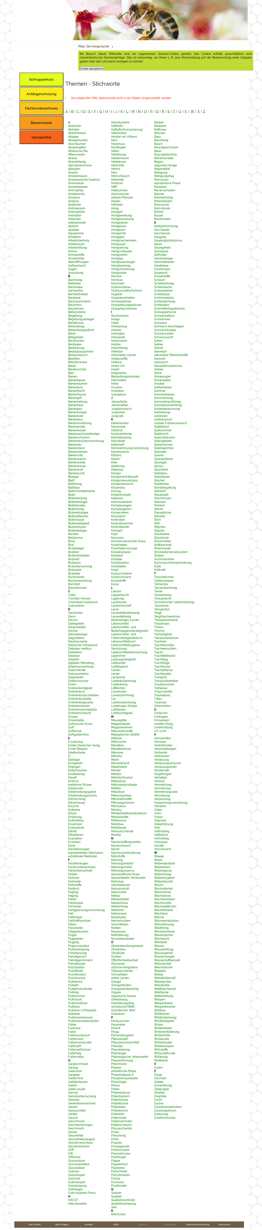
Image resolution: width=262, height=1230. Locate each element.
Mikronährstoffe (121, 799)
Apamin (73, 226)
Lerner (115, 673)
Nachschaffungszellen (126, 842)
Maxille (116, 770)
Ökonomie (118, 963)
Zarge (158, 1074)
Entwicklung (76, 802)
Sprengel (160, 462)
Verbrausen (161, 756)
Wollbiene (161, 1060)
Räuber (159, 122)
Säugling (160, 237)
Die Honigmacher (97, 46)
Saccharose (162, 233)
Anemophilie (76, 211)
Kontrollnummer (122, 523)
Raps (157, 136)
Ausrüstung (75, 272)
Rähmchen (118, 1214)
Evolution (74, 842)
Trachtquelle (162, 673)
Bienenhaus (76, 405)
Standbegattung (165, 487)
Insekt (115, 369)
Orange (116, 981)
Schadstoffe (162, 276)
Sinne (157, 373)
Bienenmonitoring (79, 423)
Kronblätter (118, 566)
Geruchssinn (76, 1121)
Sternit (158, 509)
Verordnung (162, 795)
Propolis (116, 1142)
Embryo (73, 781)
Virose (158, 817)
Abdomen (74, 125)
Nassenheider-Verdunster (128, 877)
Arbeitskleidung (78, 240)
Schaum (159, 280)
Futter (72, 1031)
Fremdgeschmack (80, 960)
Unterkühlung (163, 727)
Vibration (160, 806)
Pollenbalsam (120, 1096)
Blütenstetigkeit (78, 523)
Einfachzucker (77, 770)
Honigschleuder (121, 251)
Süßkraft (160, 569)
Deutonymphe (77, 641)
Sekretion (160, 351)
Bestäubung (76, 347)
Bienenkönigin (77, 412)
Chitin (72, 595)
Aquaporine (76, 233)
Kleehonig (117, 466)
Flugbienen (75, 938)
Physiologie (118, 1082)
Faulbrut (73, 888)
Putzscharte (119, 1171)
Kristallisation (120, 562)
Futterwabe (76, 1056)
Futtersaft (74, 1046)
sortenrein (160, 416)
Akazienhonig (77, 161)
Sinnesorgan (162, 376)
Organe (116, 992)
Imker (115, 322)
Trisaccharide (163, 691)
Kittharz (116, 455)
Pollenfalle (118, 1106)
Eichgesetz (75, 763)
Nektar (115, 895)
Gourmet (74, 1178)
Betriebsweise (77, 362)
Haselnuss (118, 143)
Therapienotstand (166, 620)
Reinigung (160, 172)
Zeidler (159, 1082)
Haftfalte (117, 125)
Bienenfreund (77, 394)
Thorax (158, 627)
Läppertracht (120, 595)
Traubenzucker (164, 684)
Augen (72, 269)
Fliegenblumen (78, 931)
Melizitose (117, 791)
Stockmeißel (162, 541)
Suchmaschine (164, 559)
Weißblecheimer (165, 988)
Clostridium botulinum (83, 602)
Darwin (73, 620)
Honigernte (118, 233)
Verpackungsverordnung (170, 802)
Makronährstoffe (122, 731)
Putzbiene (117, 1167)
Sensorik (160, 358)
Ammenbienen (78, 186)
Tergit (158, 612)
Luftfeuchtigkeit (121, 713)
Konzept (116, 530)
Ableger (73, 136)
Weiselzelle (161, 985)
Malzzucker (118, 741)
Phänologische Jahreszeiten (129, 1056)
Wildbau (160, 1010)
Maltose (116, 738)
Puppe (115, 1160)
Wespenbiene (163, 1003)
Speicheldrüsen (164, 437)
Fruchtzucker (77, 978)
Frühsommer (76, 996)
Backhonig (75, 280)
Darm (72, 616)
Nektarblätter (120, 899)
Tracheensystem (165, 648)
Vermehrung (162, 788)
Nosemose (118, 931)
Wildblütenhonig (165, 1017)
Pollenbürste (119, 1103)
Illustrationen (120, 315)
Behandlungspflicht (81, 330)
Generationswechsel (81, 1103)
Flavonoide (75, 927)
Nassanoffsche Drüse (125, 874)
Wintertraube (163, 1042)
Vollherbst (161, 834)
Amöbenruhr (76, 194)
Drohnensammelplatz (82, 709)
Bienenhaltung (77, 401)
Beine (72, 333)
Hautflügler (118, 147)
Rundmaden (162, 219)
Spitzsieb (160, 451)
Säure (158, 244)
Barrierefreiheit (78, 294)
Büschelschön (77, 587)
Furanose (74, 1028)
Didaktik (73, 659)
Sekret (158, 347)
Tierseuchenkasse (166, 638)
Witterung (161, 1056)
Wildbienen (161, 1013)
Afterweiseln (76, 154)
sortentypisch (163, 419)
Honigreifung (119, 247)
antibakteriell (77, 222)
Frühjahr (73, 985)
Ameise (73, 172)
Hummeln (117, 283)
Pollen (115, 1089)
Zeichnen (160, 1078)
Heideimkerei (120, 158)
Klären (115, 459)
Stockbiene (161, 534)
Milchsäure (118, 806)
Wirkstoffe (161, 1049)
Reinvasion (161, 179)
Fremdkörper (77, 963)
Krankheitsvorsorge (124, 548)
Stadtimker (161, 483)
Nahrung (117, 860)
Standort (160, 491)
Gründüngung (77, 1185)
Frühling (73, 992)
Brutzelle (74, 573)
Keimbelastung (121, 437)
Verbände (160, 752)
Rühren (159, 211)
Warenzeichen (163, 935)
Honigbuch (118, 229)
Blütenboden (76, 505)
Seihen (158, 344)
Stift (157, 523)
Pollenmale (118, 1117)
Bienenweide (76, 462)
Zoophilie (160, 1096)
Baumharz (75, 304)
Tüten (158, 698)
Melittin (116, 788)
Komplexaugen (121, 505)
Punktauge (118, 1157)
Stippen (159, 530)
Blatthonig (75, 483)
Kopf (114, 534)
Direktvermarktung (81, 666)
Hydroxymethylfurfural (126, 290)
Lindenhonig (119, 684)
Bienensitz (75, 444)
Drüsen (73, 716)
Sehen (158, 340)
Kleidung (117, 469)
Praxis (115, 1132)
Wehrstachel (162, 963)
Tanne (158, 591)
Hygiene (116, 294)
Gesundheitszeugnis (81, 1139)
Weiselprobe (162, 981)
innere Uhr (118, 365)
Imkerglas (118, 333)
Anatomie (74, 204)
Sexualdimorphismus (168, 365)
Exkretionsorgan (79, 849)
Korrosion (117, 537)
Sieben (158, 369)
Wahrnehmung (164, 924)
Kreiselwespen (121, 552)
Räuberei (160, 125)
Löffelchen (118, 688)
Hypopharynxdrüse (124, 308)
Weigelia (160, 970)
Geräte (72, 1114)
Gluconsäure (76, 1160)
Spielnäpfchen (164, 448)
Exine (71, 845)
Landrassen (119, 602)
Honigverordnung (122, 269)
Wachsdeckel (163, 888)
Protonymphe (120, 1149)
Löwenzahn (118, 691)
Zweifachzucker (165, 1117)
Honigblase (118, 226)
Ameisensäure (77, 176)
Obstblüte (117, 953)
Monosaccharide (122, 831)
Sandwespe (162, 269)
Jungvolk (117, 416)
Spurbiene (161, 469)
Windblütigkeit (164, 1021)
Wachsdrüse (162, 892)
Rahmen (159, 133)
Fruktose (74, 1006)
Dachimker (75, 612)
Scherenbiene (163, 290)
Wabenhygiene (164, 877)
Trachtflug (161, 659)
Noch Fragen (62, 1224)
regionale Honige (165, 165)
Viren (157, 813)
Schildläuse (162, 294)
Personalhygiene (122, 1035)
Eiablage (74, 759)
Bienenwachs (77, 459)
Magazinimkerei (121, 727)
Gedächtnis (75, 1078)
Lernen (115, 670)
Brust (71, 541)
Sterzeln (159, 516)
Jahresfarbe (119, 401)
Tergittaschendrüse (167, 616)
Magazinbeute (120, 723)
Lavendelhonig (121, 616)
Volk (157, 827)
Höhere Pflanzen (122, 197)
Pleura (115, 1085)
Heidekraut (118, 161)
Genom (73, 1106)
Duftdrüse (74, 731)
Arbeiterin (74, 237)
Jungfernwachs (121, 408)
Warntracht (161, 938)
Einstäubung (76, 774)
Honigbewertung (122, 219)
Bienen (72, 376)
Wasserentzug (163, 949)
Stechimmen (162, 498)
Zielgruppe (161, 1089)
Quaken (116, 1192)
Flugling (73, 942)
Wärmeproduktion (166, 920)
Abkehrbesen (77, 133)
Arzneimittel (76, 258)
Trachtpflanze (163, 670)
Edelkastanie (76, 752)
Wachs (158, 884)
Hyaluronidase (120, 287)
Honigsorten (119, 254)
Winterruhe (161, 1039)
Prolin (115, 1139)
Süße (157, 566)
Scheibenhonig (164, 283)
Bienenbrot (75, 387)
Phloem (116, 1067)
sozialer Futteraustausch (170, 423)
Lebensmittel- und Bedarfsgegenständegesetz (129, 628)
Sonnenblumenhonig (168, 405)
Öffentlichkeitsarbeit (124, 960)
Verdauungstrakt (165, 766)
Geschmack (76, 1128)
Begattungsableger (81, 319)
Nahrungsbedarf (122, 863)
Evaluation (75, 838)
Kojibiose (117, 498)
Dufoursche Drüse (80, 723)
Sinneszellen (162, 380)
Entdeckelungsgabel (82, 791)
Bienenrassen (77, 430)
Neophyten (118, 917)
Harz (114, 140)
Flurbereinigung (78, 949)
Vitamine (160, 820)
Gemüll (73, 1092)
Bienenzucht (76, 473)
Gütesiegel (75, 1189)
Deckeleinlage (77, 634)
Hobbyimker (119, 190)
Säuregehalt (162, 247)
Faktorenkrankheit (80, 870)
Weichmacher (163, 967)
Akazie (72, 158)
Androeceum (76, 208)
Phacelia (117, 1046)
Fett (70, 913)
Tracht (158, 652)
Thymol (159, 630)
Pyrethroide (119, 1185)
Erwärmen (75, 824)
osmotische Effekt (123, 1006)
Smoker (159, 383)
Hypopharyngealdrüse (126, 304)
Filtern (72, 924)
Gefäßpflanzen (78, 1082)
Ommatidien (119, 974)
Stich (157, 519)
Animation (74, 215)
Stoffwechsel (163, 544)
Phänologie (118, 1053)
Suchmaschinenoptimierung (173, 562)
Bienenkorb (75, 416)
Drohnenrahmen (79, 705)
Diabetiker (75, 652)
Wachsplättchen (165, 906)
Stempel (160, 501)
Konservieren (120, 512)
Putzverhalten (120, 1175)
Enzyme (73, 806)
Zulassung (161, 1114)
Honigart (117, 211)
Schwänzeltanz (164, 315)
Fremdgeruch (77, 956)
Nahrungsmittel (121, 867)
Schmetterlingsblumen (169, 308)
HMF (114, 186)
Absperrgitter (77, 147)
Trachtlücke (162, 666)
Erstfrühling (76, 820)
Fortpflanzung (77, 953)
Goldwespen (76, 1175)
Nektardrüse (119, 902)
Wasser (159, 945)
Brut (71, 544)
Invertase (117, 390)
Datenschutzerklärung (197, 1224)
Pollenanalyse (120, 1092)
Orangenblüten (121, 985)
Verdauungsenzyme (167, 763)
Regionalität (162, 168)
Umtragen (161, 716)
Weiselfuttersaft (165, 978)
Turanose (160, 702)
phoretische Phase (123, 1071)
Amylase (74, 197)
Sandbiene (161, 265)
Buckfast (74, 584)
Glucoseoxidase (78, 1164)
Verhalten (160, 777)
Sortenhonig (162, 412)
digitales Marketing (81, 663)
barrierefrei (75, 290)
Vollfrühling (161, 831)
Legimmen (118, 655)
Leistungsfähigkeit (123, 659)
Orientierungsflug (122, 1003)
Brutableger (76, 548)
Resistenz (160, 186)
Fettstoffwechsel (79, 920)
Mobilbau (117, 824)
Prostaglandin (120, 1146)
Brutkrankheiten (78, 555)
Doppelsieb (76, 677)
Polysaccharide (121, 1128)
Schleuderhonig (164, 301)
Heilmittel (117, 165)
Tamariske (161, 584)
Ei (69, 756)
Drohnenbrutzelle (79, 698)
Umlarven (160, 713)
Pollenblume (119, 1099)
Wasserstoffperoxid (167, 960)
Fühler (72, 1024)
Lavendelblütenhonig (125, 612)
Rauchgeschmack (166, 147)
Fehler (72, 899)
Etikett (72, 831)
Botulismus (75, 537)
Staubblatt (161, 494)
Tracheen (160, 641)
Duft (71, 727)
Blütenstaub (76, 519)
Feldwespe (75, 902)
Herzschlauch (120, 176)
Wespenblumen (164, 1006)
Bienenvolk (75, 455)
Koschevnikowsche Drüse (128, 541)
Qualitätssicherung (123, 1203)
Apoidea (73, 229)
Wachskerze (162, 895)
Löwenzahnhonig (122, 695)
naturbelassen (120, 884)
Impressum (224, 1224)
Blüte (71, 494)
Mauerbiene (119, 766)
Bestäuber (75, 344)
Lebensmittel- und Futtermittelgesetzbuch (127, 636)
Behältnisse (76, 322)
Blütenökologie (78, 512)
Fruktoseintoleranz (80, 1017)
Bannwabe (75, 287)
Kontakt (89, 1224)
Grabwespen (76, 1182)
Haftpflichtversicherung (127, 129)
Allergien (74, 168)
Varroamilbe (162, 738)
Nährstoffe (118, 856)
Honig (115, 208)
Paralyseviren (120, 1021)
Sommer (160, 390)
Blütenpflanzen (78, 516)
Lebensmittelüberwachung (129, 652)
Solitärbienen (163, 387)
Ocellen (116, 956)
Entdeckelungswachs (82, 795)
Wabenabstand (164, 863)
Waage (159, 856)
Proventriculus (120, 1153)
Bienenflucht (76, 390)
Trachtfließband (164, 655)
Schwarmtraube (165, 330)
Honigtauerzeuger (123, 262)
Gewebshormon (78, 1146)
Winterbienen (163, 1028)
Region (158, 161)
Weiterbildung (163, 996)
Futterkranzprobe (79, 1042)
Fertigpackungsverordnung (86, 910)
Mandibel (117, 745)
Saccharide (161, 229)
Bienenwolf (75, 469)
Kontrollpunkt (120, 526)
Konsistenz (118, 516)
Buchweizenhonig (80, 580)
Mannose (117, 752)
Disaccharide (77, 670)
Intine (115, 383)
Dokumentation (78, 673)
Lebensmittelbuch (123, 641)
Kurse (115, 584)
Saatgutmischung (166, 226)
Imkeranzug (119, 326)
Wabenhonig (162, 874)
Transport (160, 677)
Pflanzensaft (119, 1039)
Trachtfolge (162, 663)
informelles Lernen (123, 355)
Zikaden (159, 1092)
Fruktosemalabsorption (83, 1021)
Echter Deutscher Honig (84, 745)
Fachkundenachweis (82, 867)
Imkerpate (118, 337)
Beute (72, 365)
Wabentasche (163, 881)
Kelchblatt (118, 441)
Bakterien (74, 283)
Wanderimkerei (164, 931)
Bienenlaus (75, 419)
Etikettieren (75, 834)
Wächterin (161, 913)
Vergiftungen (163, 774)
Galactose (75, 1071)
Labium (116, 591)
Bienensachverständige (83, 433)
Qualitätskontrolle (123, 1200)
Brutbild (73, 552)
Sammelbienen (164, 262)
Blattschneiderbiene (81, 491)
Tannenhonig (162, 595)
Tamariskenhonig (165, 587)
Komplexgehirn (121, 509)
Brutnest (73, 559)
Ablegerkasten (78, 140)
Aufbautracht (77, 265)
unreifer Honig (163, 723)
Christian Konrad (79, 598)
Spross (158, 466)
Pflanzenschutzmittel (125, 1042)
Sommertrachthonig (167, 401)
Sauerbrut (160, 272)
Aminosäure (76, 183)
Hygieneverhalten (123, 297)
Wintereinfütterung (167, 1031)
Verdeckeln (161, 770)
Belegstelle (75, 337)
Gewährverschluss (80, 1142)
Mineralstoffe (119, 817)
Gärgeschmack (78, 1064)
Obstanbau (118, 949)
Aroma (72, 251)
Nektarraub (118, 913)
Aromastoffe (76, 254)
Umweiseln (161, 720)
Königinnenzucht (122, 483)
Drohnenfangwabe (80, 702)
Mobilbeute (118, 827)
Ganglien (74, 1074)
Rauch (158, 143)
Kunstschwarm (121, 577)
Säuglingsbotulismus (168, 240)
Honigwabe (118, 272)
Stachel (159, 480)
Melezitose (118, 781)
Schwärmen (162, 319)
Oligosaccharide (122, 970)
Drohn (72, 684)
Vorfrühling (161, 838)
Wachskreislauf (164, 899)
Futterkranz (76, 1039)
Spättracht (161, 433)
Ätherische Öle (78, 151)
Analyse (73, 201)
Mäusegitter (119, 720)
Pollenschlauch (121, 1124)
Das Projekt (34, 1224)
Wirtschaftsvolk (164, 1053)
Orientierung (119, 999)
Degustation (76, 638)
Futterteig (74, 1053)
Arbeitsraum (76, 244)
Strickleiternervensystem (171, 552)
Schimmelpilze (164, 297)
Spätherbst (161, 426)
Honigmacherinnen (123, 240)
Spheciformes (163, 444)
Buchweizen (76, 577)
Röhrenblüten (163, 201)
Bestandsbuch (77, 355)
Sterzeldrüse (162, 512)
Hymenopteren (121, 301)
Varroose (160, 741)
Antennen (74, 219)
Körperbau (118, 487)
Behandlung (76, 326)
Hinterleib (117, 179)
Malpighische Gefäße (125, 734)
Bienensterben (77, 451)
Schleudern (161, 304)
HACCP (73, 1200)
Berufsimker (76, 340)
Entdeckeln (75, 788)
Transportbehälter (166, 681)
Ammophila (76, 190)
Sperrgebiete (163, 441)
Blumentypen (77, 526)
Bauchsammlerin (79, 301)
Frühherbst (75, 981)
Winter (158, 1024)
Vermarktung (163, 784)
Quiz (114, 1207)
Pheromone (118, 1064)
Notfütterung (120, 935)
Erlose (72, 813)
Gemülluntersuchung (82, 1096)
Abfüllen (73, 129)
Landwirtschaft (121, 605)
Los (113, 698)
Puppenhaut (119, 1164)
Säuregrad (161, 251)
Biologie (73, 476)
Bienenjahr (75, 408)
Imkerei (116, 330)
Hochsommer (120, 194)
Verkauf (159, 781)
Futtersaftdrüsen (79, 1049)
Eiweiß (72, 777)
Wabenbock (162, 867)
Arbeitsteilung (77, 247)
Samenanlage (163, 258)
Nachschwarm (121, 845)
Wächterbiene (163, 910)
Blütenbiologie (77, 501)
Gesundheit (75, 1135)
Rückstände (162, 208)
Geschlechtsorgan (80, 1124)
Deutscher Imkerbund (82, 645)
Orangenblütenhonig (125, 988)
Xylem (158, 1067)
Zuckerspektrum (165, 1110)
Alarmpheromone (79, 165)
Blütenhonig (76, 509)
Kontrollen (118, 519)
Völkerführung (163, 824)
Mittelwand (118, 820)
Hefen (115, 151)
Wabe (158, 860)
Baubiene (74, 297)
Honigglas (118, 237)
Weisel (158, 974)
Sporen (159, 455)
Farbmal (73, 877)
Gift (70, 1153)
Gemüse (73, 1099)
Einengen (74, 766)
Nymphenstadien (122, 938)
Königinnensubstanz (124, 480)
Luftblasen (118, 709)
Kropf (115, 569)
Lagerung (117, 598)
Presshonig (118, 1135)
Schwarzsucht (163, 337)
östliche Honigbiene (124, 967)
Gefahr (72, 1085)
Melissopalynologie (124, 784)
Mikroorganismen (122, 802)
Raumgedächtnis (165, 154)
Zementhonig (163, 1085)
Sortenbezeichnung (167, 408)
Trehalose (160, 688)
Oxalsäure (117, 1013)
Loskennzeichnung (123, 702)
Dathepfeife (76, 623)
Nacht (115, 849)
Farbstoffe (74, 884)
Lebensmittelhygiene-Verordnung (126, 646)
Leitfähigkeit (119, 666)
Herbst (115, 168)
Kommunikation (121, 501)
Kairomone (118, 426)
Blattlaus (74, 487)
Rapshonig (161, 140)
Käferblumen (120, 423)
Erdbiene (74, 809)
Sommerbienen (164, 394)
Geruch (73, 1117)
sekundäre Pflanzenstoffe (171, 355)
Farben (72, 874)
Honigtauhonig (121, 265)
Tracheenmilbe (164, 645)
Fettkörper (75, 917)
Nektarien (117, 910)
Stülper (159, 555)
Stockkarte (161, 537)
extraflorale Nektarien (82, 856)
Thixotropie (161, 623)
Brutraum (74, 562)
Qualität (116, 1196)
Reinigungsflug (164, 176)
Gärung (73, 1067)
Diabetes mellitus (79, 648)
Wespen (159, 999)
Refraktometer (164, 158)
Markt (115, 759)
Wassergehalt (163, 953)
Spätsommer (163, 430)
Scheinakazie (163, 287)
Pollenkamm (119, 1110)
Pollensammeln (121, 1121)
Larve (115, 609)
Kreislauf (117, 555)
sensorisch (161, 362)
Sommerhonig (163, 398)
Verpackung (162, 799)
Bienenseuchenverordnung (86, 441)
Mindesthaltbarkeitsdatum (129, 813)
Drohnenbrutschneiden (83, 695)
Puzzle (115, 1178)
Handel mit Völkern (124, 136)
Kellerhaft (117, 444)
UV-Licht (160, 731)
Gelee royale (76, 1089)
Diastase (74, 655)
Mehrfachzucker (122, 777)
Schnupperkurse (165, 312)
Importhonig (119, 347)
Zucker (159, 1103)
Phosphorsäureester (124, 1078)
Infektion (117, 351)
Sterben (159, 505)
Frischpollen (76, 967)
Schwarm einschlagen (169, 326)
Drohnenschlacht (79, 713)
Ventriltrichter (163, 745)
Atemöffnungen (78, 262)
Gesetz (72, 1132)
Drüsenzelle (76, 720)
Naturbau (117, 881)
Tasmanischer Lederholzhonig (174, 602)
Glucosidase (76, 1167)
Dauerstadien (77, 627)
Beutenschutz (77, 369)
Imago (115, 319)
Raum (158, 151)
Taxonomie (161, 605)
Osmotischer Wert (123, 1010)
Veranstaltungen (165, 748)
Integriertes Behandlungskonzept (125, 374)
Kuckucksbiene (121, 573)
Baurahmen (76, 308)
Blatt (71, 480)
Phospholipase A (122, 1074)
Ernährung (75, 817)
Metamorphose (121, 795)
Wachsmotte (162, 902)
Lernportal (118, 677)
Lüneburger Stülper (124, 705)
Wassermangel (164, 956)
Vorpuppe (160, 842)
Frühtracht (75, 999)
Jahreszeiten (119, 405)
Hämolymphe (120, 122)
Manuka (116, 756)
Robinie (159, 194)
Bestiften (74, 358)
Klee (114, 462)
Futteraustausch (79, 1035)
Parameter (118, 1024)
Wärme (159, 917)
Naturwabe (118, 892)
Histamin (117, 183)
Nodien (116, 927)
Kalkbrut (117, 430)
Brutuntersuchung (80, 566)
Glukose (73, 1171)
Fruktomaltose (77, 1003)
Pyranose (117, 1182)
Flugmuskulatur (78, 945)
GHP (71, 1149)
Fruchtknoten (77, 974)
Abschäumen (77, 143)
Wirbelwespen (164, 1046)
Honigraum (118, 244)
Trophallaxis (162, 695)
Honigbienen (119, 222)
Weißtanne (161, 992)
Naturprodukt (120, 888)
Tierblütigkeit (163, 634)
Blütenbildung (77, 498)
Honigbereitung (121, 215)
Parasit (115, 1028)
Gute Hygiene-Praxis (82, 1192)
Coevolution (76, 605)
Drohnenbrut (76, 691)
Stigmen (159, 526)
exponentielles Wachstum (85, 852)
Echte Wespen (78, 748)
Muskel (116, 834)
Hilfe (116, 1224)
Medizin (116, 774)
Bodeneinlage (77, 530)
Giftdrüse (74, 1157)
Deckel (73, 630)
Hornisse (117, 280)
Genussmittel (77, 1110)
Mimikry (116, 809)
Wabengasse (163, 870)
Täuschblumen (164, 577)
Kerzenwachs (120, 451)
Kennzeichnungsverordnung (130, 448)
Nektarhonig (119, 906)
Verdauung (161, 759)
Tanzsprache (162, 598)
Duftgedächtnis (78, 734)
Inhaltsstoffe (119, 358)
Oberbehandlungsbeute (127, 945)
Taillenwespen (164, 580)
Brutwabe (74, 569)
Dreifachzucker (78, 681)
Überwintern (162, 705)
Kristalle (116, 559)
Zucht (158, 1099)
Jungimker (118, 412)
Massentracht (120, 763)
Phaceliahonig (120, 1049)
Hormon (116, 276)
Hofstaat (117, 204)
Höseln (115, 201)
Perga (115, 1031)
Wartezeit (160, 942)
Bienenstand (76, 448)
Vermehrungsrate (165, 791)
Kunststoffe (118, 580)
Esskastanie (76, 827)
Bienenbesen (76, 380)
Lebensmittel (120, 623)
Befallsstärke (77, 312)
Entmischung (77, 799)
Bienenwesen (77, 466)
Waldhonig (161, 927)
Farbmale (74, 881)
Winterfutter (162, 1035)
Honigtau (117, 258)
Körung (116, 491)
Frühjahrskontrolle (80, 988)
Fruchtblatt (75, 970)
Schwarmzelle (163, 333)
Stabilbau (160, 473)
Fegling (73, 892)
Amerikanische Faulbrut (84, 179)
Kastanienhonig (121, 433)
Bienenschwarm (79, 437)
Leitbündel (118, 663)
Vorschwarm (162, 849)
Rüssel (158, 215)
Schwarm (160, 322)
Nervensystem (121, 920)
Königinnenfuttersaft (124, 476)
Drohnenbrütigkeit (80, 688)
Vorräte (159, 845)
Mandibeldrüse (121, 748)
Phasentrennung (122, 1060)
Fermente (74, 906)
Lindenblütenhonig (123, 681)
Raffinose (160, 129)
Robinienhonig (163, 197)
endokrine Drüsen (80, 784)
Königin (116, 473)
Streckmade (162, 548)
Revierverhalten (164, 190)
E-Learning (75, 741)
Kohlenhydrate (121, 494)
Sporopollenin (163, 459)
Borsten (73, 534)
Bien (71, 373)
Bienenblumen (77, 383)
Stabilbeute (162, 476)
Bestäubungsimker (80, 351)
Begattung (75, 315)
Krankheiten (119, 544)
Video (158, 809)
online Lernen (120, 978)
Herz (114, 172)
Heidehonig (118, 154)
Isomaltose (118, 394)
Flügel (72, 935)
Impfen (116, 344)
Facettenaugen (78, 863)
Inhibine (116, 362)
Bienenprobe (76, 426)
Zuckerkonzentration (168, 1106)
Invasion (116, 387)
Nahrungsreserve (122, 870)
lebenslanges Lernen (125, 620)
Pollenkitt (117, 1114)
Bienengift (75, 398)
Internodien (118, 380)
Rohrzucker (161, 204)
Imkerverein (119, 340)
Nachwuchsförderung (125, 852)
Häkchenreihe (77, 1203)
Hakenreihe (118, 133)
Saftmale (160, 254)
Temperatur (162, 609)
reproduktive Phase (167, 183)
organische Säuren (123, 996)
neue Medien (119, 924)
